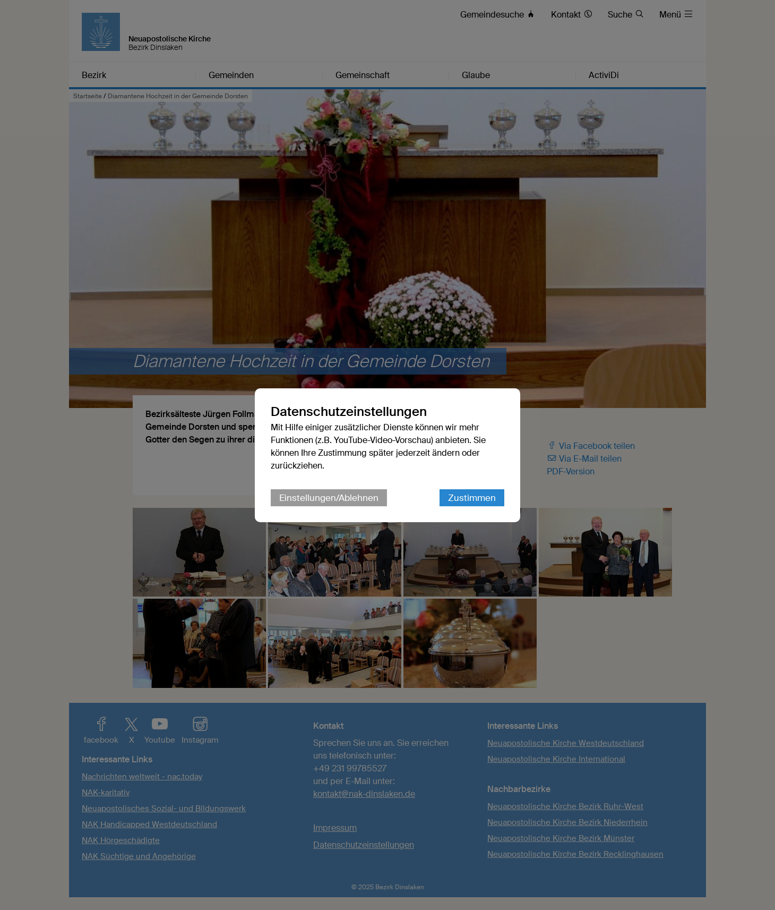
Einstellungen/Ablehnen (328, 498)
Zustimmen (472, 498)
